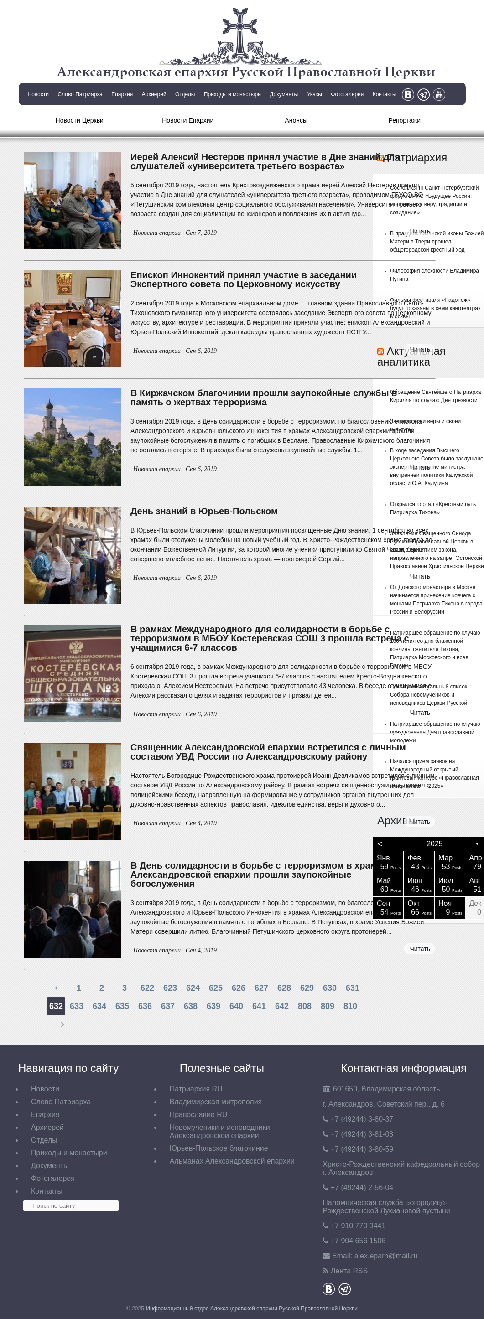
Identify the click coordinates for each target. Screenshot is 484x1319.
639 (213, 1006)
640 (236, 1006)
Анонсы (296, 120)
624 (193, 988)
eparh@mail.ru (386, 1256)
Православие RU (199, 1114)
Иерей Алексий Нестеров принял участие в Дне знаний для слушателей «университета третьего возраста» (265, 161)
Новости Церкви (80, 120)
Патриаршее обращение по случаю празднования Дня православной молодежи (435, 732)
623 (170, 988)
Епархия (122, 94)
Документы (284, 94)
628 (284, 988)
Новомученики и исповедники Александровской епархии (220, 1131)
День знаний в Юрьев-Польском (204, 511)
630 (330, 988)
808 (305, 1006)
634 (99, 1006)
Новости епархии (157, 232)
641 (259, 1006)
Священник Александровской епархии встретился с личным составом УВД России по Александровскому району (268, 751)
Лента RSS (349, 1271)
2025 (435, 844)
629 (307, 988)
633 (76, 1006)
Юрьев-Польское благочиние (219, 1148)
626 (238, 988)
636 (145, 1006)
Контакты (384, 94)
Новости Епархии (187, 120)
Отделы (185, 94)
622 (147, 988)
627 (261, 988)
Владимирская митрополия (216, 1102)
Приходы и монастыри (232, 94)
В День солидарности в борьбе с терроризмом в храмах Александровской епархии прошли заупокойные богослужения (258, 874)
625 (216, 988)
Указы (314, 94)
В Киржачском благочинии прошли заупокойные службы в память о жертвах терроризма (263, 397)
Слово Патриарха (79, 94)
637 (168, 1006)
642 (282, 1006)
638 (191, 1006)
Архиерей (154, 94)
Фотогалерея (347, 94)
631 (352, 988)
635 (122, 1006)
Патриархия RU (196, 1089)
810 (350, 1006)
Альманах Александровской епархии (232, 1161)
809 (327, 1006)
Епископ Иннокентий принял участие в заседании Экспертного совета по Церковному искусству (243, 279)
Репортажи (404, 120)
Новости (38, 94)
